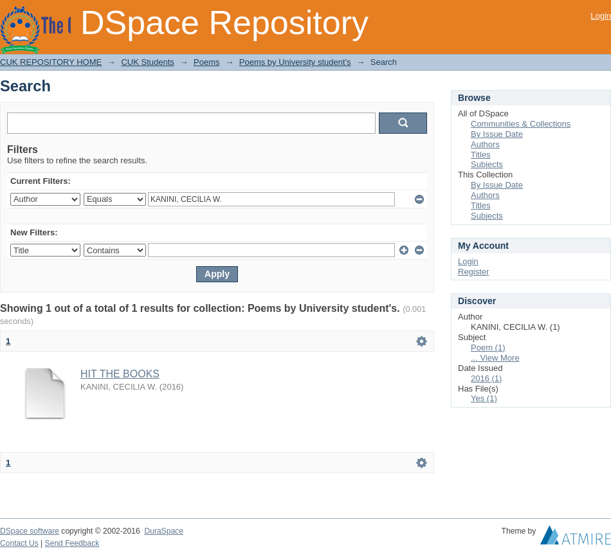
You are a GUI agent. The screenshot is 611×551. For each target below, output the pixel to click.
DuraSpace (163, 531)
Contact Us (19, 543)
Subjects (487, 164)
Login (600, 16)
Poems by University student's (295, 62)
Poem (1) (488, 347)
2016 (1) (486, 378)
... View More (495, 358)
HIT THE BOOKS (120, 373)
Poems (206, 62)
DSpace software (29, 531)
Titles (481, 154)
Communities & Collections (520, 124)
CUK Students (147, 62)
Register (473, 271)
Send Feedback (72, 543)
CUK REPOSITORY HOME (51, 62)
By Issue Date (497, 134)
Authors (485, 144)
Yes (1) (484, 398)
